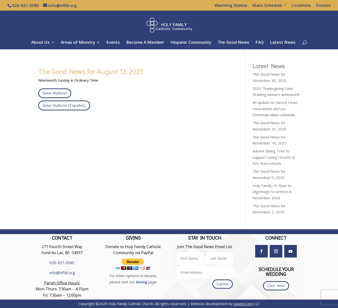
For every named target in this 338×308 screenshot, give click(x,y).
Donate (323, 5)
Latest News (283, 43)
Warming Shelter (231, 5)
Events (113, 43)
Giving (141, 281)
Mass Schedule (267, 5)
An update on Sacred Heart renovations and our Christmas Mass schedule (275, 108)
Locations (301, 5)
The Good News (233, 43)
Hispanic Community (190, 43)
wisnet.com (243, 303)
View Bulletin (55, 93)
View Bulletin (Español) (64, 105)
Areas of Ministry (78, 43)
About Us (40, 43)
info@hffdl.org (62, 272)
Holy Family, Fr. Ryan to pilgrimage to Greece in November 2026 (272, 191)
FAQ (259, 43)
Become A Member (145, 43)
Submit (222, 284)
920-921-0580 (62, 262)
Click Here (276, 285)
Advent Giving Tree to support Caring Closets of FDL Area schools (274, 157)
